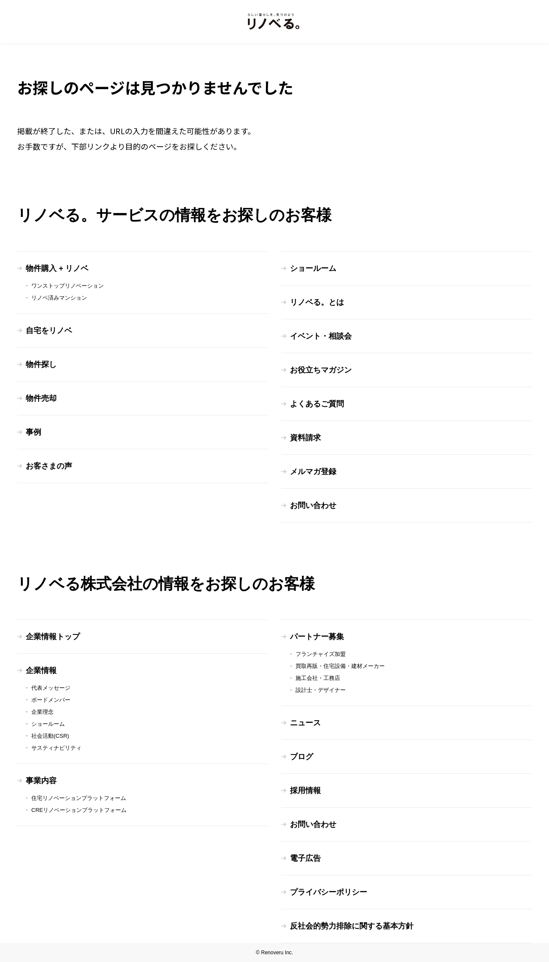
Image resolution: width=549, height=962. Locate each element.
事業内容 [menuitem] (41, 780)
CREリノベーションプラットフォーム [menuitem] (79, 810)
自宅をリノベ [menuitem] (49, 330)
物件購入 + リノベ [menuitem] (57, 268)
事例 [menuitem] (33, 432)
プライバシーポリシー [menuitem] (328, 892)
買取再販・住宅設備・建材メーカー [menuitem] (340, 666)
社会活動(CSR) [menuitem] (50, 736)
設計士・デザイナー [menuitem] (321, 690)
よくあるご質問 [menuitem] (317, 404)
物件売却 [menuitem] (41, 398)
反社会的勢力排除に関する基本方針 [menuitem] (351, 926)
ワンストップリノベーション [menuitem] (67, 286)
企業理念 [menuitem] (42, 712)
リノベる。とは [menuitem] (317, 302)
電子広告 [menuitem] (305, 858)
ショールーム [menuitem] (313, 268)
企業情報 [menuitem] (41, 670)
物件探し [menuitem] (41, 364)
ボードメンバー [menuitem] (50, 700)
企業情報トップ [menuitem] (53, 636)
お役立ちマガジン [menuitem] (321, 370)
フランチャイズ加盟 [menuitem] (321, 654)
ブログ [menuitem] (301, 756)
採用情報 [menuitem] (305, 790)
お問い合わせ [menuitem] (313, 505)
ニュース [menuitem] (305, 722)
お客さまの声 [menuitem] (49, 466)
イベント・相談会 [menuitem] (321, 336)
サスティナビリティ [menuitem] (56, 748)
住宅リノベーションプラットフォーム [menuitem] (78, 798)
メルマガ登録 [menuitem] (313, 471)
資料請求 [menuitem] (305, 437)
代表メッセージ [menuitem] (50, 688)
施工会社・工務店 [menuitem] (318, 678)
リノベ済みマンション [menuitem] (59, 298)
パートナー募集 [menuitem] (317, 636)
